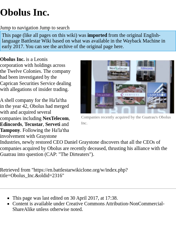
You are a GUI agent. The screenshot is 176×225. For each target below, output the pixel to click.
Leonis (41, 59)
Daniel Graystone (81, 142)
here (118, 46)
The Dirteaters (75, 154)
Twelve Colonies (24, 71)
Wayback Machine (141, 40)
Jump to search (55, 27)
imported (97, 35)
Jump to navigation (19, 27)
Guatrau (8, 154)
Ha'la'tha (58, 100)
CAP (51, 154)
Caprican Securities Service (27, 83)
